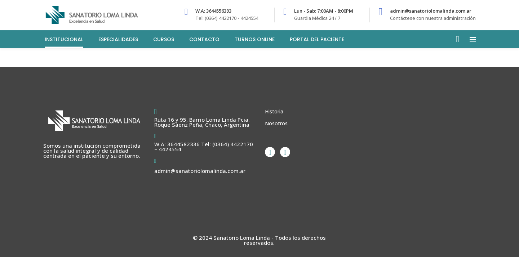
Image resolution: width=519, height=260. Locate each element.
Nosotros (276, 123)
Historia (274, 111)
